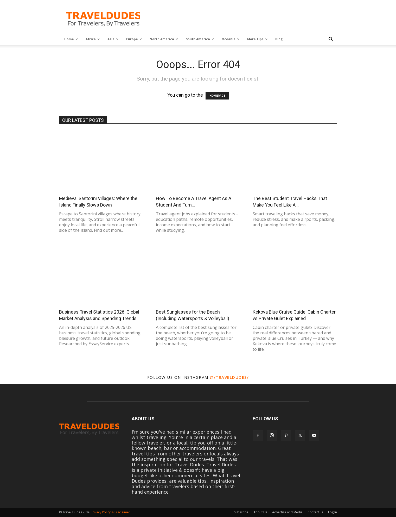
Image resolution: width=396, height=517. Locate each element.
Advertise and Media (287, 512)
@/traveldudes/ (229, 377)
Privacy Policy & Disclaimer (110, 512)
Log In (332, 512)
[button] (330, 39)
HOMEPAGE (217, 95)
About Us (260, 512)
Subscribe (241, 512)
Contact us (315, 512)
